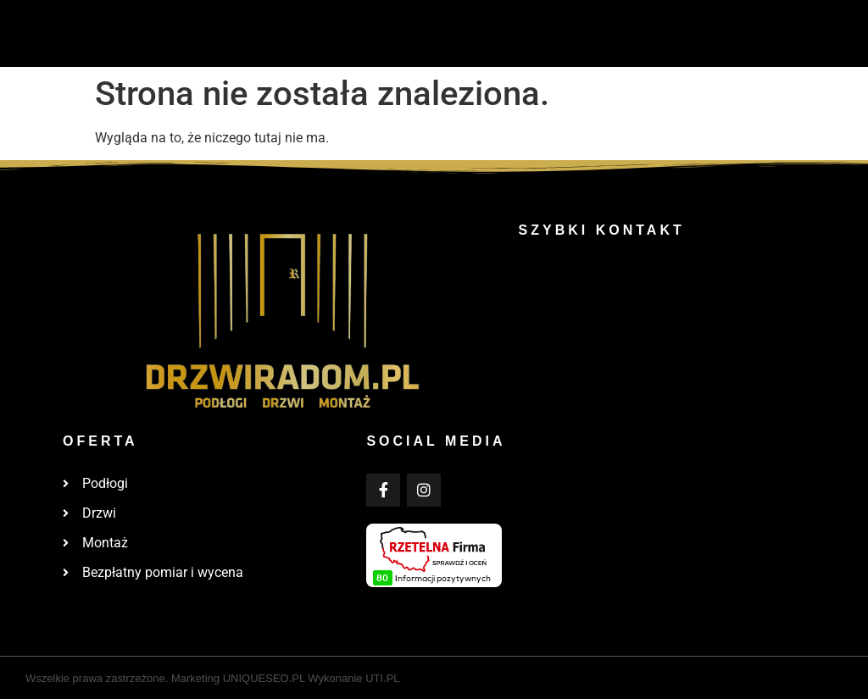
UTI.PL (382, 678)
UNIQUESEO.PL (264, 678)
